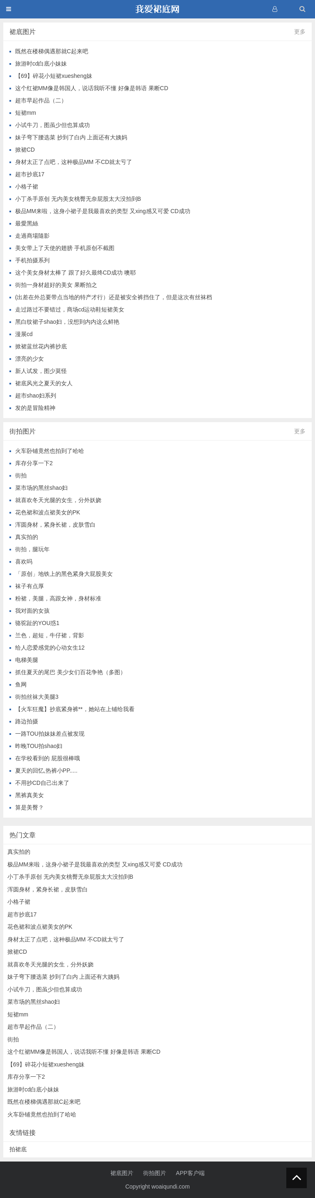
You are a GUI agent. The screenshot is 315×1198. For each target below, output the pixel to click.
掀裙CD (25, 149)
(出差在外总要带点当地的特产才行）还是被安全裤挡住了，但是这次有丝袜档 (113, 297)
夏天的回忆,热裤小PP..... (46, 770)
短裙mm (25, 112)
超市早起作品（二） (41, 100)
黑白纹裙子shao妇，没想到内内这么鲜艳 (67, 321)
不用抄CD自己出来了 (42, 783)
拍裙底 (18, 1149)
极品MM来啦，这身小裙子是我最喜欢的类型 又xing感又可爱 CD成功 (102, 211)
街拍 (21, 475)
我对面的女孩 (32, 610)
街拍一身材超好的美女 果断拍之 (56, 285)
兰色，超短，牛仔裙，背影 (49, 635)
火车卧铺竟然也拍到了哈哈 (49, 451)
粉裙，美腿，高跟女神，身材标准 (58, 598)
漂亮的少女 (29, 358)
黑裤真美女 (29, 795)
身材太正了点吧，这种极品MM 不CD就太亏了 (73, 162)
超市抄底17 (30, 174)
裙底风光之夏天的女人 (44, 383)
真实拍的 (26, 537)
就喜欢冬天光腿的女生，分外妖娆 (58, 500)
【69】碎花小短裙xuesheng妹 (53, 76)
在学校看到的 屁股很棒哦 (47, 758)
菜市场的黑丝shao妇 (41, 487)
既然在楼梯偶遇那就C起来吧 (51, 51)
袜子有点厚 (29, 586)
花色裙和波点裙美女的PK (47, 512)
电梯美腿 (26, 660)
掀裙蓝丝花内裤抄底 (41, 346)
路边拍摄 (26, 721)
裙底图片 (121, 1173)
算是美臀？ (29, 807)
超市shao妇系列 (35, 395)
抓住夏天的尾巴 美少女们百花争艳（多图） (70, 672)
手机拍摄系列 (32, 260)
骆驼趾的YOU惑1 (37, 623)
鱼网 (21, 684)
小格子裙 (26, 186)
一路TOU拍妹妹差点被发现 (49, 733)
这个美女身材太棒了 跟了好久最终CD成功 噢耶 (75, 272)
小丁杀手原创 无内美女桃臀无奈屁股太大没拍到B (78, 198)
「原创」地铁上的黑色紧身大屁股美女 (64, 574)
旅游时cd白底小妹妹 (41, 63)
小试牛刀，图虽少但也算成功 (52, 125)
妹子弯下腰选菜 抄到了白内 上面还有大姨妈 (71, 137)
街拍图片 (154, 1173)
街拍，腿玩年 (32, 549)
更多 (300, 31)
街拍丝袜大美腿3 (37, 696)
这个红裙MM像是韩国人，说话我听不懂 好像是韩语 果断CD (91, 88)
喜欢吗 (23, 561)
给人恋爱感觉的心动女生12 (50, 647)
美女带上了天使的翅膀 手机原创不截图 (64, 248)
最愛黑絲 (26, 223)
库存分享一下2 (34, 463)
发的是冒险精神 (35, 408)
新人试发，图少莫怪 (41, 371)
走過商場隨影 (32, 235)
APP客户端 (190, 1173)
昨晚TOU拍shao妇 (39, 746)
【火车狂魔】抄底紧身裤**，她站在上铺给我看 (75, 709)
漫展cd (24, 334)
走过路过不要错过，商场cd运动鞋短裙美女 (70, 309)
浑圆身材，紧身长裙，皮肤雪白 (55, 524)
